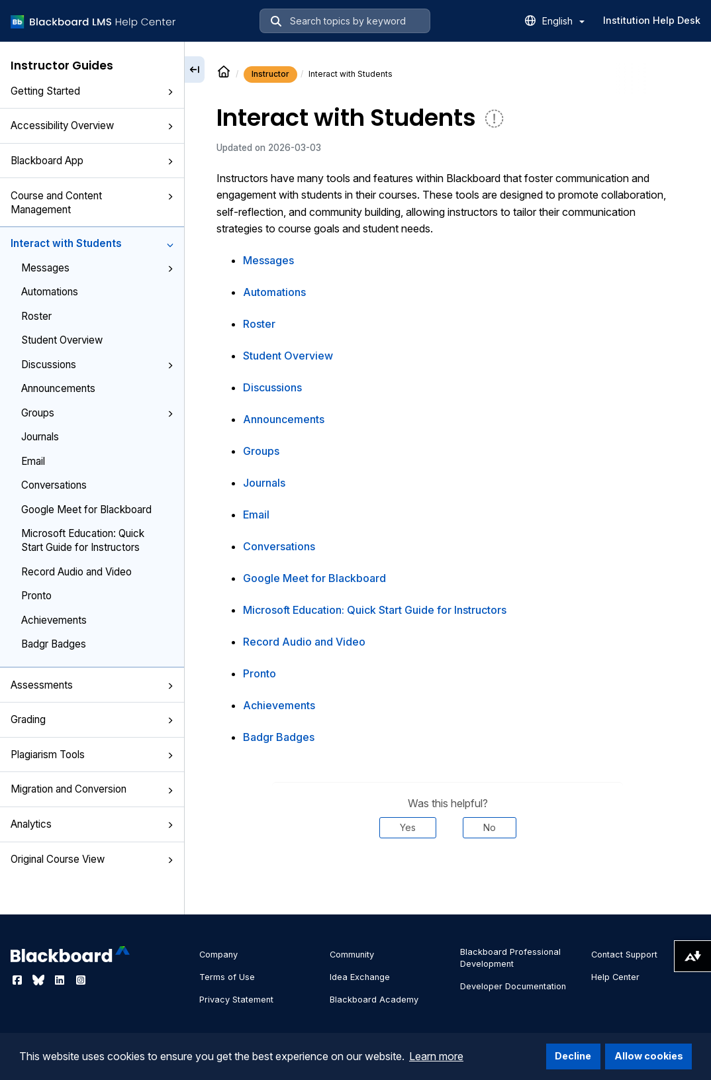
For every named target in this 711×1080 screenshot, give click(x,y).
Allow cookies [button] (648, 1055)
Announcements (58, 388)
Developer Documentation (513, 986)
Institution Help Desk (651, 20)
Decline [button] (573, 1055)
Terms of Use (227, 977)
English (563, 20)
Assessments (92, 685)
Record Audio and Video (76, 571)
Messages (97, 268)
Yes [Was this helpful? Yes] (408, 827)
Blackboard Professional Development (510, 958)
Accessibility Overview (92, 125)
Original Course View (92, 859)
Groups (97, 413)
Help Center (615, 977)
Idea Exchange (360, 977)
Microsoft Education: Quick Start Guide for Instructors (82, 540)
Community (352, 954)
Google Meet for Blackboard (86, 509)
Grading (92, 719)
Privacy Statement (236, 1000)
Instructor (270, 74)
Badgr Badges (53, 644)
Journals (40, 436)
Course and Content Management (92, 202)
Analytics (92, 824)
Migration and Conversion (92, 789)
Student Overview (62, 340)
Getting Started (92, 91)
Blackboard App (92, 160)
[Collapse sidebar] (195, 69)
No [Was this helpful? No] (489, 827)
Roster (36, 316)
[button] (170, 92)
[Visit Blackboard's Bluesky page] (40, 980)
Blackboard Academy (374, 1000)
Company (218, 954)
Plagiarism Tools (92, 754)
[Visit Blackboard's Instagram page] (80, 980)
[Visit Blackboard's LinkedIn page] (61, 980)
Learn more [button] (436, 1056)
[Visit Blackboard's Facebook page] (18, 980)
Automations (49, 291)
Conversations (54, 485)
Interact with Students (92, 243)
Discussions (97, 364)
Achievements (54, 620)
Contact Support (624, 954)
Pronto (36, 595)
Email (33, 461)
